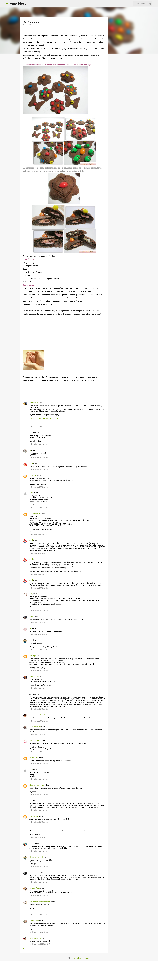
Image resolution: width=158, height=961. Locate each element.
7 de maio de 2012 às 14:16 (39, 634)
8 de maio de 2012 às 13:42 (39, 734)
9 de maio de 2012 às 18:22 (39, 882)
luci (30, 628)
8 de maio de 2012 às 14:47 (39, 752)
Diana (31, 493)
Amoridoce (18, 3)
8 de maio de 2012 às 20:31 (39, 822)
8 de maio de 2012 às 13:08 (39, 721)
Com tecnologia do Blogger (79, 958)
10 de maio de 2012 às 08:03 (39, 932)
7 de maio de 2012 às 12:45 (39, 574)
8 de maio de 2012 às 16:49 (39, 810)
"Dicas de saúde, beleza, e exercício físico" (44, 418)
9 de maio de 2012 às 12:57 (39, 851)
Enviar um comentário (31, 949)
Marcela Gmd (34, 676)
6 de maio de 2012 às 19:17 (39, 458)
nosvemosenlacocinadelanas (40, 902)
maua (31, 616)
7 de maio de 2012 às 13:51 (39, 622)
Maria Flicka (33, 403)
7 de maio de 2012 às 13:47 (39, 611)
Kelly (31, 594)
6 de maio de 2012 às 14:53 (39, 444)
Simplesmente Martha (37, 785)
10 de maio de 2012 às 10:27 (39, 944)
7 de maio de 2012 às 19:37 (39, 650)
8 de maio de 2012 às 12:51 (39, 709)
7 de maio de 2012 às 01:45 (39, 487)
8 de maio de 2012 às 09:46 (39, 688)
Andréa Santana (35, 514)
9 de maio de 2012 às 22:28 (39, 915)
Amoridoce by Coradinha (38, 715)
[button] (24, 28)
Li (30, 450)
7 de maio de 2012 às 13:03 (39, 588)
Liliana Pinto (33, 758)
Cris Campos (34, 872)
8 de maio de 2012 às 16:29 (39, 779)
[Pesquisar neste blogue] (141, 3)
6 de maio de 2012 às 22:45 (39, 470)
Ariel (31, 464)
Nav (30, 640)
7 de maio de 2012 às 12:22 (39, 553)
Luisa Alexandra (35, 938)
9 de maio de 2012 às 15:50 (39, 867)
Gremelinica (33, 816)
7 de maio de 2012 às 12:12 (39, 534)
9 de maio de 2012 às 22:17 (39, 896)
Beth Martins (34, 921)
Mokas (31, 843)
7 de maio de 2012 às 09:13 (39, 508)
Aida (31, 769)
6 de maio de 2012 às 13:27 (39, 427)
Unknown (32, 475)
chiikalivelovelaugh (36, 857)
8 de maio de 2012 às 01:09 (39, 671)
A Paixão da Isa (35, 727)
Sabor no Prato (35, 740)
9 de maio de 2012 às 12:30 (39, 837)
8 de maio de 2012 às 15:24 (39, 764)
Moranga (32, 656)
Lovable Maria (34, 888)
